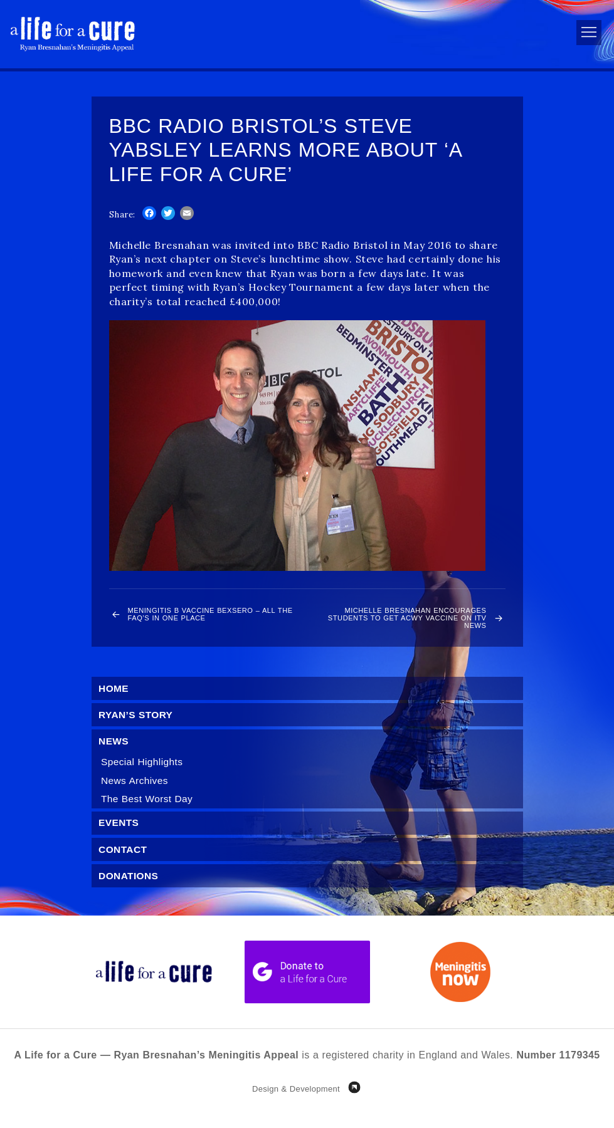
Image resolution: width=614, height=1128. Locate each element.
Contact (124, 864)
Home (114, 697)
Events (119, 837)
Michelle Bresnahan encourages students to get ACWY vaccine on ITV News (402, 623)
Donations (130, 890)
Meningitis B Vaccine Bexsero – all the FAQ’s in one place (211, 617)
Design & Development (296, 1105)
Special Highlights (144, 773)
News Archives (136, 793)
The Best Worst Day (149, 812)
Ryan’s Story (137, 725)
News (114, 752)
